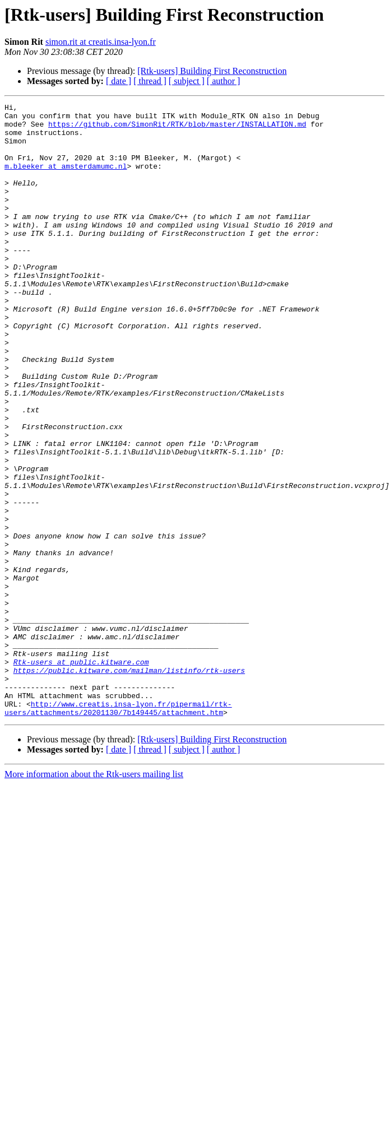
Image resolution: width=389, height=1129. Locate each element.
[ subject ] (187, 81)
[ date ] (118, 81)
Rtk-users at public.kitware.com (81, 774)
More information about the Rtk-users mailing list (93, 897)
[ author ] (223, 81)
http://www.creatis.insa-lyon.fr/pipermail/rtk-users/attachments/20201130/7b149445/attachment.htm (118, 830)
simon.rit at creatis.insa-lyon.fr (100, 42)
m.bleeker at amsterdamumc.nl (65, 179)
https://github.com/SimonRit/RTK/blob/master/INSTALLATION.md (177, 129)
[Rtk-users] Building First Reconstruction (211, 71)
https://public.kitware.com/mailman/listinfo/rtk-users (129, 784)
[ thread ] (149, 81)
